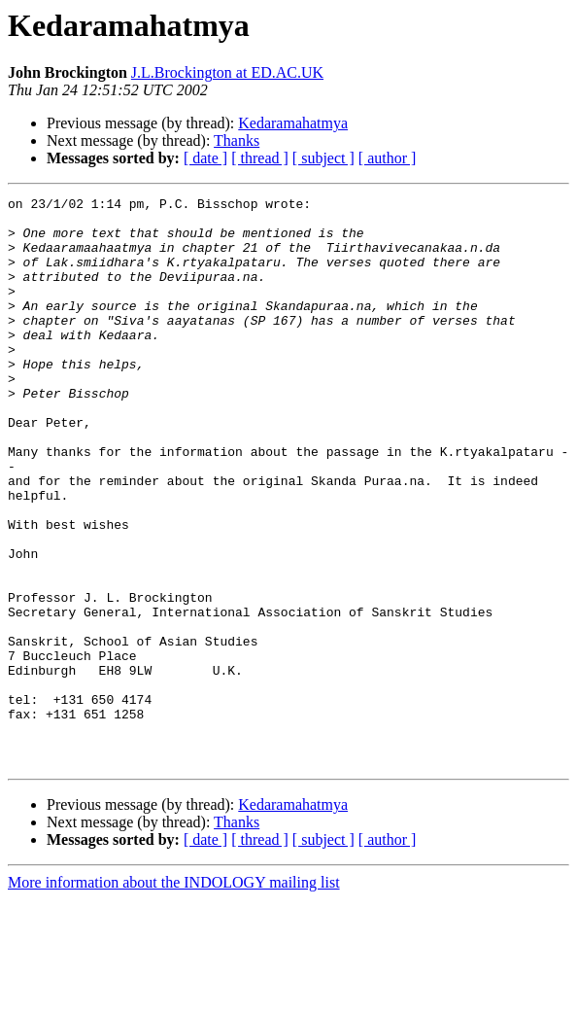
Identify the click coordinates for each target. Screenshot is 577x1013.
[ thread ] (259, 158)
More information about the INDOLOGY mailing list (174, 996)
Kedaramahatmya (293, 123)
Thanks (236, 140)
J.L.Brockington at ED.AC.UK (227, 72)
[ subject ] (323, 158)
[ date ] (205, 158)
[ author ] (387, 158)
